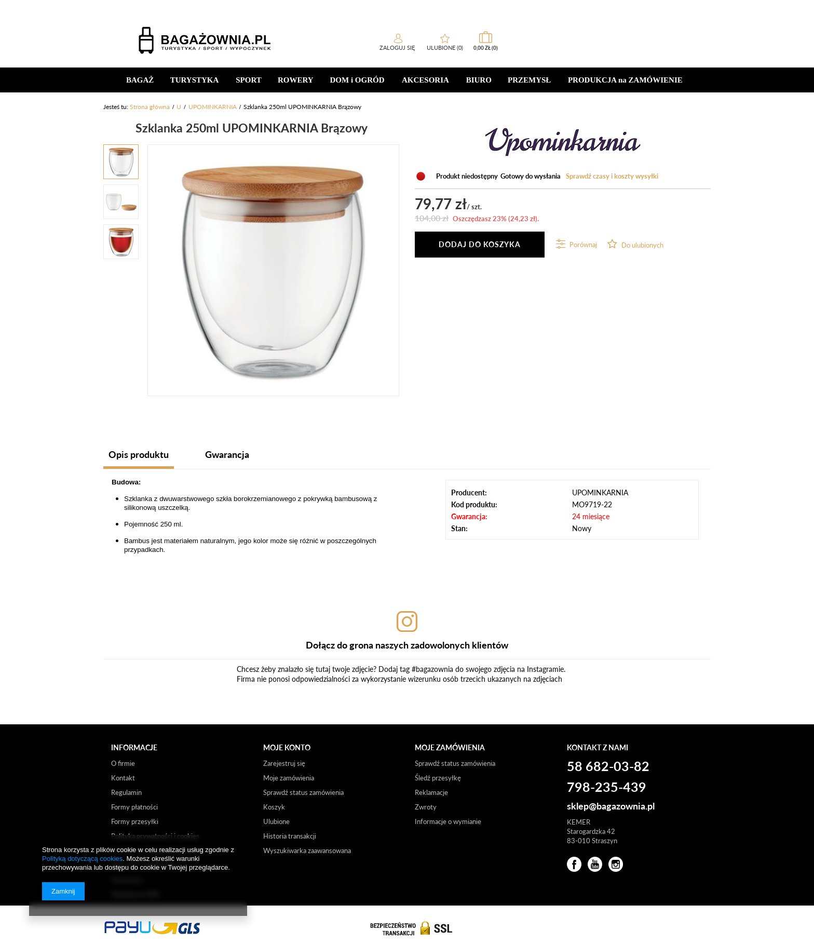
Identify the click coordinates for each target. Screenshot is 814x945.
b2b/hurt (693, 7)
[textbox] (181, 40)
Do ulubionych (641, 245)
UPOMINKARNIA (212, 107)
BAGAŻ (140, 80)
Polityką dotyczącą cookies (82, 858)
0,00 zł (688, 48)
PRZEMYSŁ (529, 80)
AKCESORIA (425, 80)
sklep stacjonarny (642, 7)
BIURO (479, 80)
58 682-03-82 (136, 7)
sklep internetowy (576, 7)
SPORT (248, 80)
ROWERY (296, 80)
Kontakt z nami (597, 747)
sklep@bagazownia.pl (611, 806)
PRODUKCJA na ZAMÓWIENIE (625, 80)
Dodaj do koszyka (480, 244)
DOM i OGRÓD (357, 80)
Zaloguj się (600, 47)
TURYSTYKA (194, 80)
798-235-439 (606, 787)
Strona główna (150, 107)
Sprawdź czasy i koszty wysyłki (612, 176)
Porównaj (582, 244)
